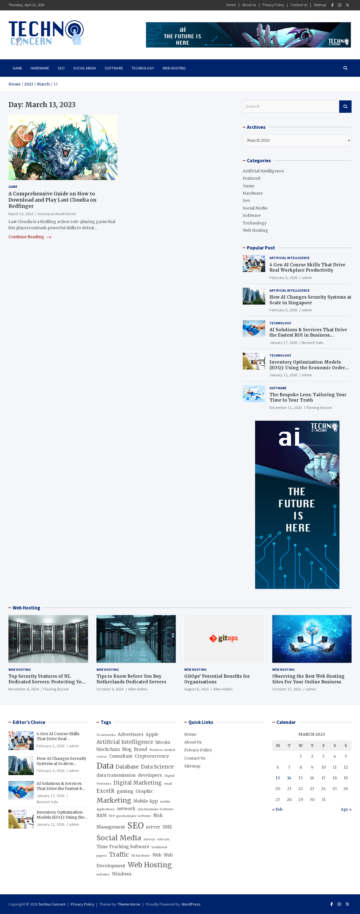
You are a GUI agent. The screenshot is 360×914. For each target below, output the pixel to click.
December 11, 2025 (285, 407)
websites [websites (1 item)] (103, 874)
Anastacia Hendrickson (57, 213)
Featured (251, 178)
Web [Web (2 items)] (156, 855)
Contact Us (299, 5)
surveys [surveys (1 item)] (149, 839)
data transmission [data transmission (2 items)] (116, 775)
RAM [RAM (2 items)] (101, 815)
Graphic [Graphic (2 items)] (144, 791)
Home (231, 5)
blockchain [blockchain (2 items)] (108, 749)
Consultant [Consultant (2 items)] (120, 756)
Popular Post (261, 248)
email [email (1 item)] (168, 783)
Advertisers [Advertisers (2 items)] (130, 734)
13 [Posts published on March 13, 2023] (278, 777)
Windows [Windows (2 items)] (122, 874)
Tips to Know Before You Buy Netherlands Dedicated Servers (131, 679)
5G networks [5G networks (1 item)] (106, 735)
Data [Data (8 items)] (104, 766)
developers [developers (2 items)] (150, 775)
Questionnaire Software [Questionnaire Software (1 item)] (156, 809)
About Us (249, 5)
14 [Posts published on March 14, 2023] (289, 777)
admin (307, 277)
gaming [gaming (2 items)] (125, 791)
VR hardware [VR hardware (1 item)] (140, 855)
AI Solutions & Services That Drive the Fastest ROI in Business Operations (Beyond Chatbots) (308, 335)
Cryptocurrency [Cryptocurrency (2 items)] (152, 756)
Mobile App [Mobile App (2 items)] (145, 801)
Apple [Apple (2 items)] (152, 734)
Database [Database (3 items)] (127, 767)
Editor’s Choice (29, 722)
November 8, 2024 (23, 689)
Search (345, 106)
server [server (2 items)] (153, 827)
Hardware (40, 68)
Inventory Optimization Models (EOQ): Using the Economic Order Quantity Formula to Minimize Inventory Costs (307, 370)
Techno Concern (52, 904)
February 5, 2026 (283, 277)
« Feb (277, 809)
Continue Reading (29, 237)
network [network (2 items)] (126, 808)
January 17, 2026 (283, 342)
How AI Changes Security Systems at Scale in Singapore (310, 299)
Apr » (346, 809)
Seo (61, 68)
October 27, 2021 (286, 689)
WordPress (191, 904)
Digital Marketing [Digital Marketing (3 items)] (138, 783)
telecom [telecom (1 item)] (163, 839)
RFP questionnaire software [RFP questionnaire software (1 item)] (130, 816)
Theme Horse (129, 904)
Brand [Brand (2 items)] (140, 749)
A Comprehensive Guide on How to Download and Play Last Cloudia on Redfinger (52, 200)
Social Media (84, 68)
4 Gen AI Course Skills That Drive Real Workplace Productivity (307, 267)
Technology (143, 68)
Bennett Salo (312, 342)
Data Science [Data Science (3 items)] (157, 767)
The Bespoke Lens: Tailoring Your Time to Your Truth (307, 397)
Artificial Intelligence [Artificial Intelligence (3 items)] (124, 742)
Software (114, 68)
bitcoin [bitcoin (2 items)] (163, 742)
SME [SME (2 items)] (167, 827)
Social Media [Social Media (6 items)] (118, 838)
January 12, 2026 (283, 374)
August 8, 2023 (196, 689)
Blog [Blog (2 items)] (127, 749)
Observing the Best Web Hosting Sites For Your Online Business (308, 679)
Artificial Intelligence (263, 171)
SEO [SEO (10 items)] (135, 825)
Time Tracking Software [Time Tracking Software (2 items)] (122, 846)
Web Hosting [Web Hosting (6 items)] (150, 865)
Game (17, 68)
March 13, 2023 (20, 213)
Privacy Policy (273, 5)
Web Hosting (174, 68)
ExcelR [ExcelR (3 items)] (105, 791)
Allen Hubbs (138, 689)
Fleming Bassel (319, 407)
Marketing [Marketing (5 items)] (113, 800)
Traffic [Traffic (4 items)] (119, 854)
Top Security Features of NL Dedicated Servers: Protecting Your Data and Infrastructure (47, 682)
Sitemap (320, 5)
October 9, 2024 (109, 689)
